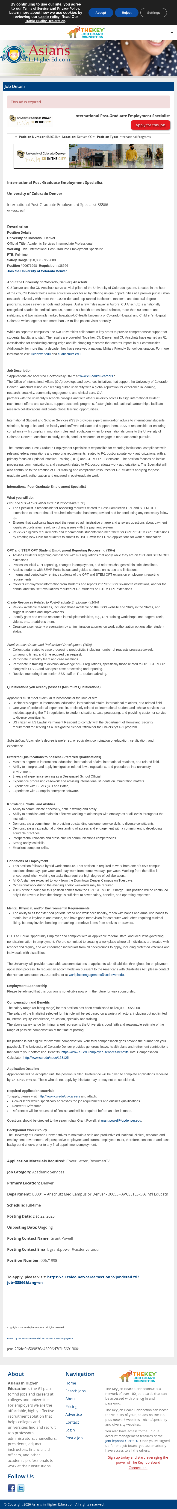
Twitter (20, 1488)
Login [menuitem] (70, 1430)
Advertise (73, 1414)
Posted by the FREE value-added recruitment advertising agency (40, 1338)
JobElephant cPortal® (121, 1441)
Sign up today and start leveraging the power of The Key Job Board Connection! (138, 1462)
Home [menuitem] (70, 1383)
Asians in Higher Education (53, 1504)
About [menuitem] (70, 1398)
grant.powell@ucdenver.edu (121, 1120)
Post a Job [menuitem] (74, 1437)
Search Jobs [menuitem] (75, 1390)
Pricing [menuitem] (71, 1406)
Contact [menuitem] (72, 1422)
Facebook (11, 1488)
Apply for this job (150, 125)
